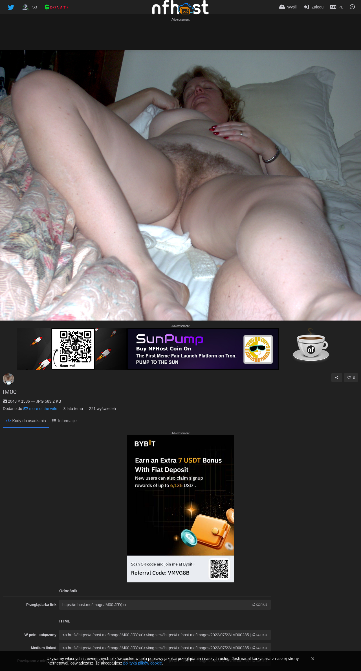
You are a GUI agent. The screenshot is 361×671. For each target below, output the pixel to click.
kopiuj (259, 604)
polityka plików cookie (142, 663)
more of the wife (40, 408)
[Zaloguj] (314, 7)
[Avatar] (8, 379)
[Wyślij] (288, 7)
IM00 (10, 391)
